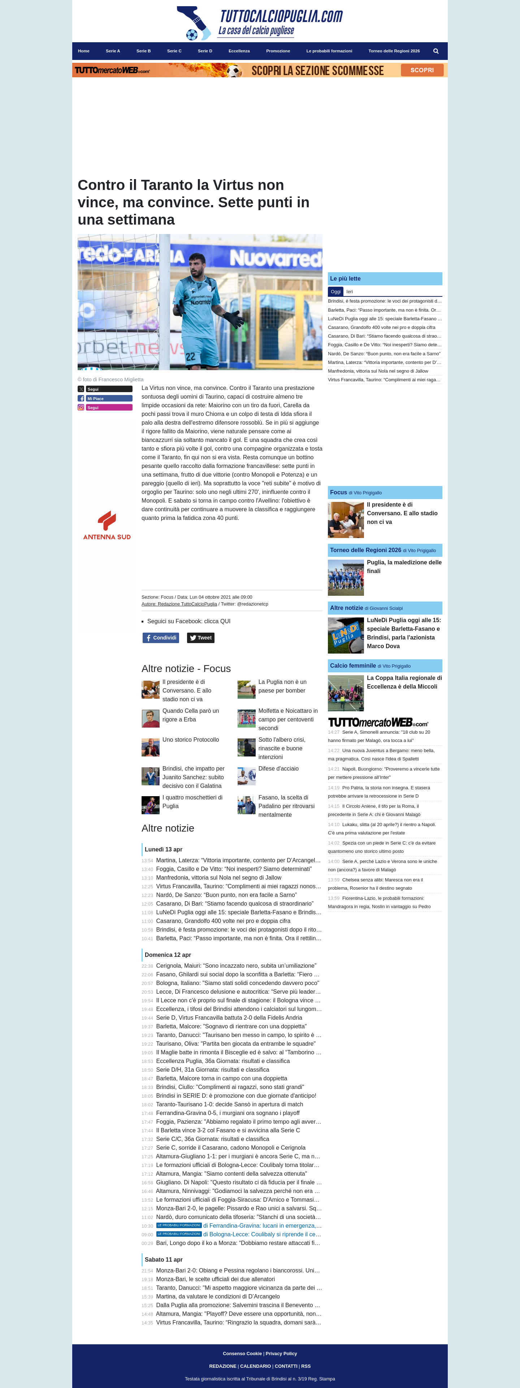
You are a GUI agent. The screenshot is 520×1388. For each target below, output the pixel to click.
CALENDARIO (255, 1366)
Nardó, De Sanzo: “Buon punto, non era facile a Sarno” (226, 895)
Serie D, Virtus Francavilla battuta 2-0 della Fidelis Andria (229, 1018)
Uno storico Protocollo (190, 740)
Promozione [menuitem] (278, 51)
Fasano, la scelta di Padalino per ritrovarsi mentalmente (287, 806)
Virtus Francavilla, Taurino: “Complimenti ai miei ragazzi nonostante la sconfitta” (258, 886)
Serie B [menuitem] (143, 51)
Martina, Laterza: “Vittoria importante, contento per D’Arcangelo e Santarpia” (253, 860)
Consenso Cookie (242, 1353)
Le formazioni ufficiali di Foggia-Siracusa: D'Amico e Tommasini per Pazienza (255, 1200)
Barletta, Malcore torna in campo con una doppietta (221, 1078)
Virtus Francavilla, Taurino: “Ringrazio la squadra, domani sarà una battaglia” (254, 1322)
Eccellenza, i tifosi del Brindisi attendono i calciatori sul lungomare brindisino (253, 1009)
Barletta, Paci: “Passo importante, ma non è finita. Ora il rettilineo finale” (248, 938)
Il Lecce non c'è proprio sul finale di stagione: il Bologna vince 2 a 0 (242, 1000)
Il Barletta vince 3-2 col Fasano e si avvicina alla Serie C (228, 1130)
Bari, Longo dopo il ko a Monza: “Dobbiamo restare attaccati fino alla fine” (250, 1243)
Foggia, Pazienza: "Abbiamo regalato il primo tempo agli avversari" (241, 1122)
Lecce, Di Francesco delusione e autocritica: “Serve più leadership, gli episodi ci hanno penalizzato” (283, 992)
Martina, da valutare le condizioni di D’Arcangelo (218, 1296)
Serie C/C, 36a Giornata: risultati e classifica (212, 1139)
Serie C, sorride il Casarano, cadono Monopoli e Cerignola (231, 1148)
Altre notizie (346, 608)
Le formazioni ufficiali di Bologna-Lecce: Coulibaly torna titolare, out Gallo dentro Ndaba (268, 1165)
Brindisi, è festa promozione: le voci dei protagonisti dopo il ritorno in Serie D (254, 930)
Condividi (161, 638)
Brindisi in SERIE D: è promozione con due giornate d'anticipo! (236, 1096)
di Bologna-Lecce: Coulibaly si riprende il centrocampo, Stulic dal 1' (266, 1234)
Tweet (201, 638)
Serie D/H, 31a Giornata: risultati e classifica (212, 1070)
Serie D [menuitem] (205, 51)
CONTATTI (286, 1366)
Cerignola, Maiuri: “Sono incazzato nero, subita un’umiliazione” (236, 966)
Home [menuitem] (84, 51)
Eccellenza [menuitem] (239, 51)
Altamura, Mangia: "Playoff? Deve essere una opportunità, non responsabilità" (255, 1314)
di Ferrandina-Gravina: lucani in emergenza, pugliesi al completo (262, 1226)
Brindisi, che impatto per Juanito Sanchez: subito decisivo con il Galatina (193, 777)
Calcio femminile (353, 666)
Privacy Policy (281, 1353)
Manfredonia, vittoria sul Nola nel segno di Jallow (219, 878)
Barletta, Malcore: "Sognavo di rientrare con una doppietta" (231, 1026)
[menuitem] (436, 51)
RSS (306, 1366)
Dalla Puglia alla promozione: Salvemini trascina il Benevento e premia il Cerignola (262, 1305)
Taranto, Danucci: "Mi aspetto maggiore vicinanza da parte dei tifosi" (243, 1288)
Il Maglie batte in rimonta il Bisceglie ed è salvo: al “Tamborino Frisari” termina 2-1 (260, 1052)
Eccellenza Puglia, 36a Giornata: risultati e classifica (223, 1061)
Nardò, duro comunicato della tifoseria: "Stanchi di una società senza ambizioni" (258, 1217)
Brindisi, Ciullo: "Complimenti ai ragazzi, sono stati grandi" (230, 1087)
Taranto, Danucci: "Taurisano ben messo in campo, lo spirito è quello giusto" (253, 1035)
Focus (167, 597)
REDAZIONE (222, 1366)
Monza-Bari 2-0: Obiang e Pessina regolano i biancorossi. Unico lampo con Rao (258, 1270)
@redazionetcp (252, 604)
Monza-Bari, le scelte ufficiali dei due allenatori (215, 1279)
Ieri (349, 291)
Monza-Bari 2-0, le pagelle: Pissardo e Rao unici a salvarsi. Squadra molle (251, 1208)
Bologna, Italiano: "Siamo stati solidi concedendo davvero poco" (238, 983)
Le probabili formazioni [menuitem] (329, 51)
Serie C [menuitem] (174, 51)
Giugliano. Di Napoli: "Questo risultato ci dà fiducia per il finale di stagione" (251, 1182)
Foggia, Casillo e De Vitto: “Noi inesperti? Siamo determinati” (234, 869)
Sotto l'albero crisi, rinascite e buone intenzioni (282, 748)
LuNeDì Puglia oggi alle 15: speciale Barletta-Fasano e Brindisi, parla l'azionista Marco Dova (274, 912)
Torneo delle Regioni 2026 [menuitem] (394, 51)
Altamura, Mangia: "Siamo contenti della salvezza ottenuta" (231, 1174)
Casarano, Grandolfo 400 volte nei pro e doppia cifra (223, 921)
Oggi (336, 291)
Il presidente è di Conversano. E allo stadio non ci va (186, 690)
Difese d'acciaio (279, 768)
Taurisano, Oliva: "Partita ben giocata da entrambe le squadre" (236, 1044)
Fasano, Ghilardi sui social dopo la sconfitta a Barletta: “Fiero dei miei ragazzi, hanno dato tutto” (278, 974)
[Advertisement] (385, 221)
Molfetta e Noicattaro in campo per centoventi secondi (288, 719)
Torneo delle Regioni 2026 (365, 550)
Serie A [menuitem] (113, 51)
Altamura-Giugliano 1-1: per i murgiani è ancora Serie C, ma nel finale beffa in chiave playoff (274, 1156)
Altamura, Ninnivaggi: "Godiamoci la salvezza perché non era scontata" (247, 1191)
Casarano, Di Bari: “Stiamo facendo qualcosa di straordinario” (235, 904)
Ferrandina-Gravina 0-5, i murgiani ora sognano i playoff (228, 1113)
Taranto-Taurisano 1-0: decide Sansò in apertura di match (229, 1104)
